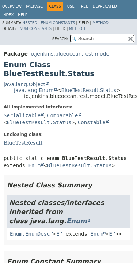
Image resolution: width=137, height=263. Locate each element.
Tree (83, 6)
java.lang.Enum (34, 90)
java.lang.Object (24, 84)
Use (71, 6)
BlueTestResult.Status (88, 90)
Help (22, 15)
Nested (29, 23)
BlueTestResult (23, 143)
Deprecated (104, 6)
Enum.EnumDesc (30, 234)
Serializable (22, 115)
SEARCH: (60, 39)
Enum (34, 165)
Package (34, 6)
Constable (92, 122)
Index (8, 15)
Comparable (62, 115)
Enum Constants (58, 23)
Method (100, 23)
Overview (12, 6)
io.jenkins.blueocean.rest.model (70, 54)
